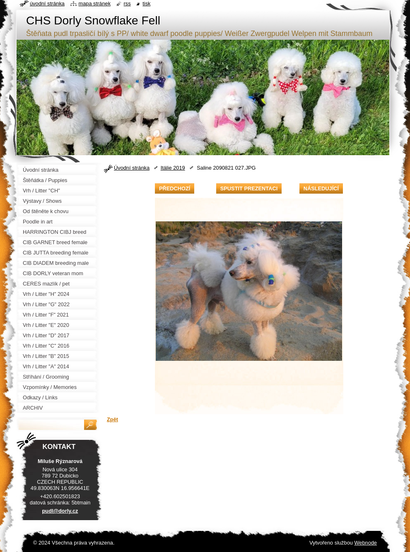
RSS (127, 3)
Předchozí (174, 188)
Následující (321, 188)
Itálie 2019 (173, 168)
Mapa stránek (95, 3)
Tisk (146, 3)
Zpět (112, 419)
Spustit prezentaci (248, 188)
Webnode (365, 543)
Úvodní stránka (132, 168)
